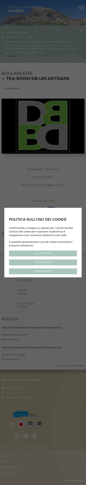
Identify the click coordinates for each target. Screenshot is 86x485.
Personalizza (43, 271)
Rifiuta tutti (43, 262)
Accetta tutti (43, 253)
